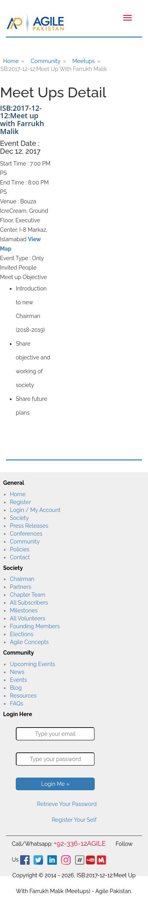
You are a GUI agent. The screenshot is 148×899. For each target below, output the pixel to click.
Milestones (23, 610)
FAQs (16, 703)
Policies (19, 549)
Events (18, 680)
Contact (20, 557)
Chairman (22, 579)
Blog (16, 688)
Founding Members (35, 626)
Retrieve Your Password (67, 804)
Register (20, 502)
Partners (20, 587)
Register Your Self (74, 820)
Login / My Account (35, 510)
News (17, 672)
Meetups (83, 61)
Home (18, 494)
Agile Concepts (29, 642)
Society (19, 518)
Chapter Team (27, 595)
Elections (21, 634)
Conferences (26, 533)
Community (45, 61)
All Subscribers (29, 602)
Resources (23, 695)
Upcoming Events (32, 664)
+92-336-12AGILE (80, 843)
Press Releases (29, 526)
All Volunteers (27, 618)
